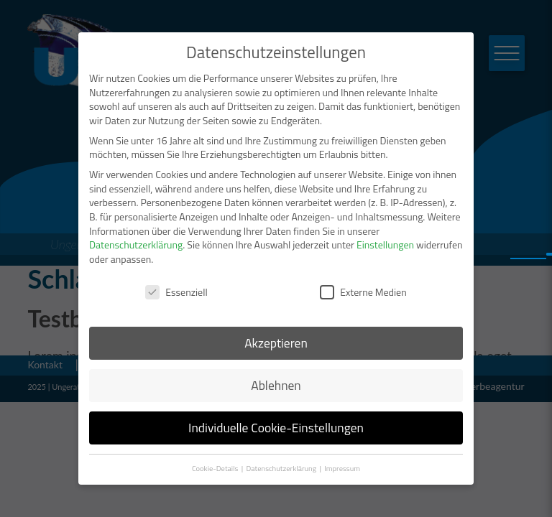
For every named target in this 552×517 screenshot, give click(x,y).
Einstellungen (385, 244)
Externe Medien (363, 292)
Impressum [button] (342, 468)
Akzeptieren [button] (276, 343)
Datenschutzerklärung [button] (282, 468)
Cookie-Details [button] (216, 468)
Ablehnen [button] (276, 385)
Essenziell (176, 292)
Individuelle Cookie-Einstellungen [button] (276, 427)
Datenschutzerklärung (136, 244)
